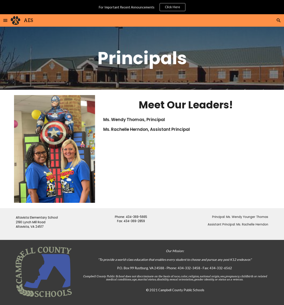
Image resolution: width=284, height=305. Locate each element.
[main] (142, 58)
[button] (5, 20)
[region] (142, 7)
